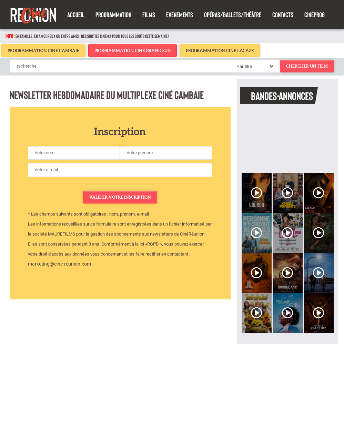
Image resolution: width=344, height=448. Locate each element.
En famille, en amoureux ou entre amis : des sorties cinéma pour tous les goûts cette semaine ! (92, 36)
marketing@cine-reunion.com (59, 264)
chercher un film (307, 66)
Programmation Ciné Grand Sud (132, 50)
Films (148, 14)
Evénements (179, 14)
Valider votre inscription (120, 197)
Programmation (113, 14)
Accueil (75, 14)
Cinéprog (314, 14)
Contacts (282, 14)
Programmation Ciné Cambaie (43, 50)
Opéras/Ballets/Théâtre (232, 14)
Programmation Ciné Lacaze (220, 50)
